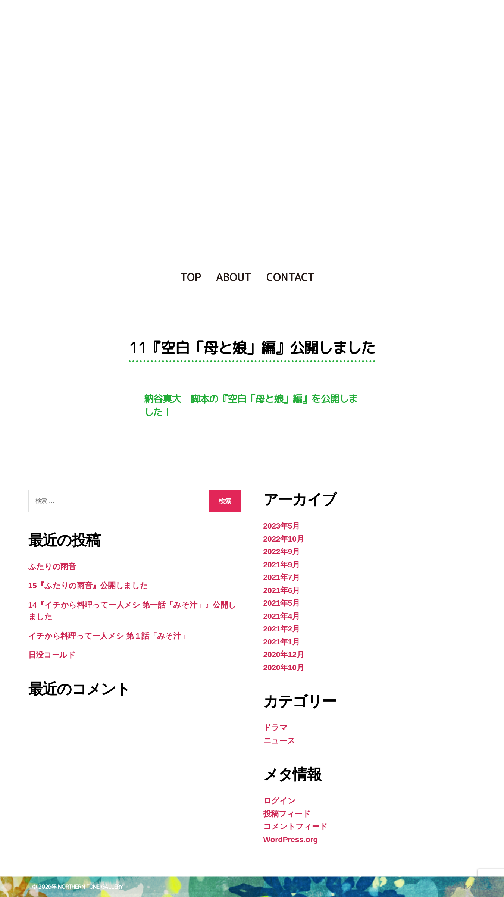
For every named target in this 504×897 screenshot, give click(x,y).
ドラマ (275, 727)
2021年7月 (281, 577)
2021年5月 (281, 603)
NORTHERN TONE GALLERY (90, 887)
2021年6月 (281, 590)
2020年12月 (283, 654)
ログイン (279, 800)
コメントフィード (295, 826)
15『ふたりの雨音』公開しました (88, 585)
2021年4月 (281, 616)
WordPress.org (290, 839)
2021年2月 (281, 628)
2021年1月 (281, 641)
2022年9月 (281, 551)
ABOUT (233, 277)
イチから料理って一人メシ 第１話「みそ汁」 (108, 635)
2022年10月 (283, 538)
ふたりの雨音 (52, 566)
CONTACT (290, 277)
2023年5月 (281, 525)
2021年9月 (281, 564)
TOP (190, 277)
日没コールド (52, 654)
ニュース (279, 740)
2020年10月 (283, 667)
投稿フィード (287, 813)
